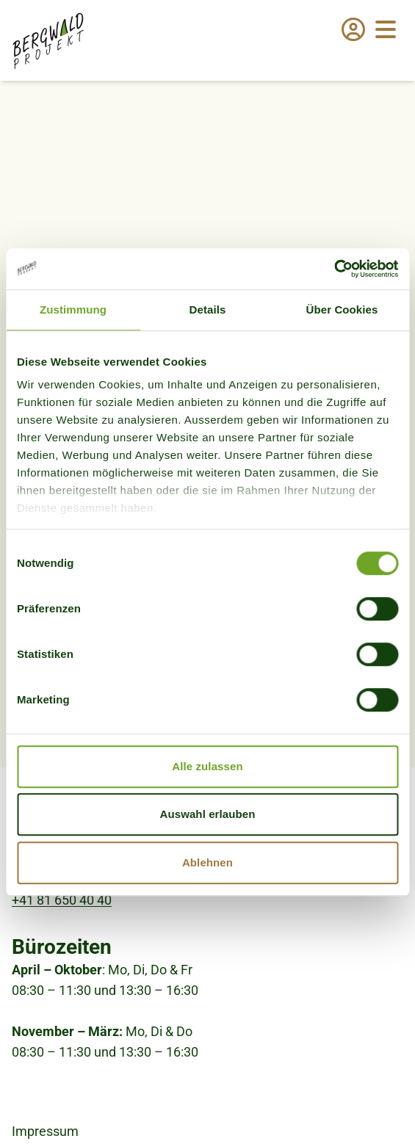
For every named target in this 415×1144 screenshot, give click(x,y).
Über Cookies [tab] (342, 309)
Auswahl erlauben (208, 814)
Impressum (45, 1131)
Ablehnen (207, 862)
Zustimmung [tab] (73, 309)
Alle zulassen (207, 766)
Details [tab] (208, 309)
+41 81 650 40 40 (62, 900)
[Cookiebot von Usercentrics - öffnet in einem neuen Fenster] (334, 268)
